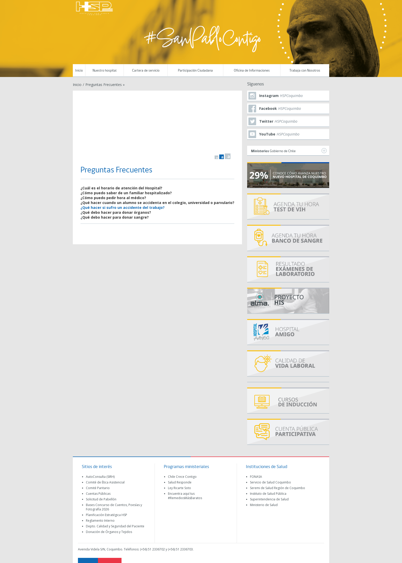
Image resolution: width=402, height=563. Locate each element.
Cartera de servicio (145, 71)
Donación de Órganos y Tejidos (109, 532)
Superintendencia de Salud (269, 499)
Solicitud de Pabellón (101, 499)
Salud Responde (180, 482)
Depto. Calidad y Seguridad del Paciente (115, 526)
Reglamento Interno (100, 520)
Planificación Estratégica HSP (106, 515)
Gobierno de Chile (289, 150)
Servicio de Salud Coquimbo (270, 482)
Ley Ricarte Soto (179, 488)
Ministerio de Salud (264, 505)
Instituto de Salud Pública (268, 493)
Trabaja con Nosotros (304, 71)
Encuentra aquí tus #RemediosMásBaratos (185, 495)
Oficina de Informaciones (252, 71)
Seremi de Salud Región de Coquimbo (277, 488)
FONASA (256, 476)
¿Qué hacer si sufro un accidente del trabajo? (123, 207)
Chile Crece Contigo (182, 476)
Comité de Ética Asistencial (105, 482)
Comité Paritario (98, 488)
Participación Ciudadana (195, 71)
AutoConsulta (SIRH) (100, 476)
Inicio (79, 71)
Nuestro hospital (105, 71)
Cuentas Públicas (98, 493)
